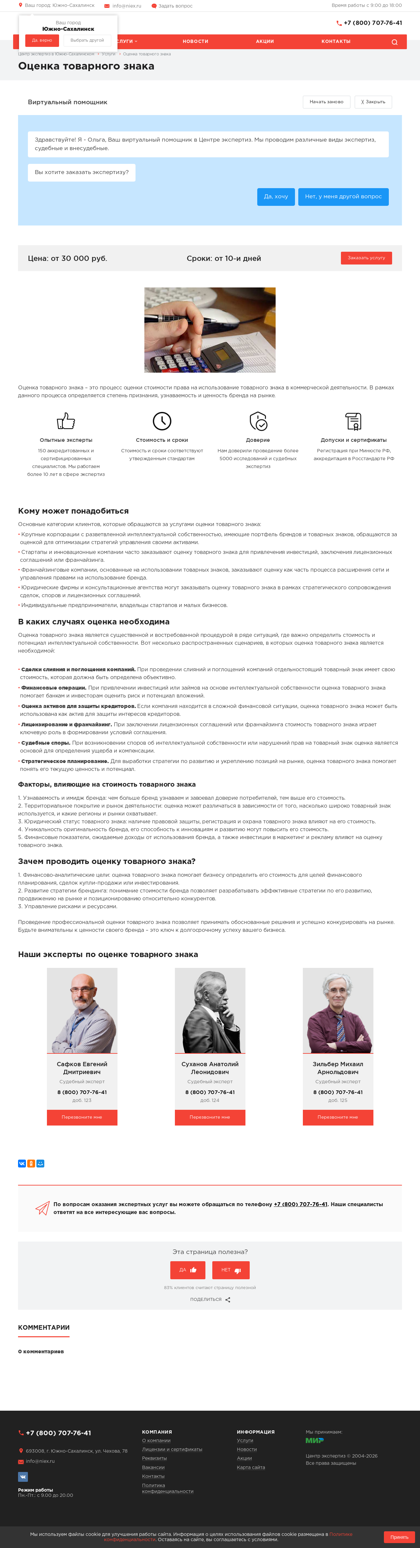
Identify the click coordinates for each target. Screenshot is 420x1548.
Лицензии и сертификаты (172, 1450)
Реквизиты (154, 1458)
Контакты (336, 42)
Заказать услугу (366, 260)
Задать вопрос (175, 6)
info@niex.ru (127, 6)
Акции (265, 42)
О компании (156, 1441)
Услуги (123, 42)
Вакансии (153, 1468)
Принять (399, 1537)
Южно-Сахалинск (59, 6)
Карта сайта (251, 1468)
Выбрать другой (87, 40)
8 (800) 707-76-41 (82, 1094)
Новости (195, 42)
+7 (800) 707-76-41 (373, 23)
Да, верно (42, 40)
